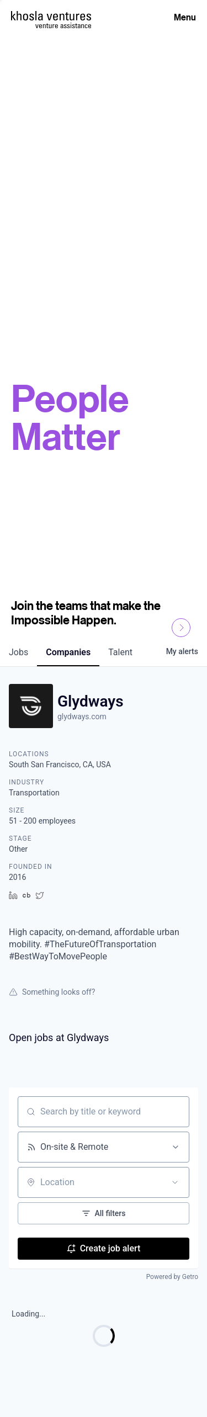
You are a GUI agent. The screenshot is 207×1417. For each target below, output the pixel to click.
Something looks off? (52, 992)
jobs (18, 652)
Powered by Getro (172, 1277)
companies (68, 652)
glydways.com (82, 716)
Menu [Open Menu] (185, 17)
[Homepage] (51, 15)
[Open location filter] (175, 1182)
